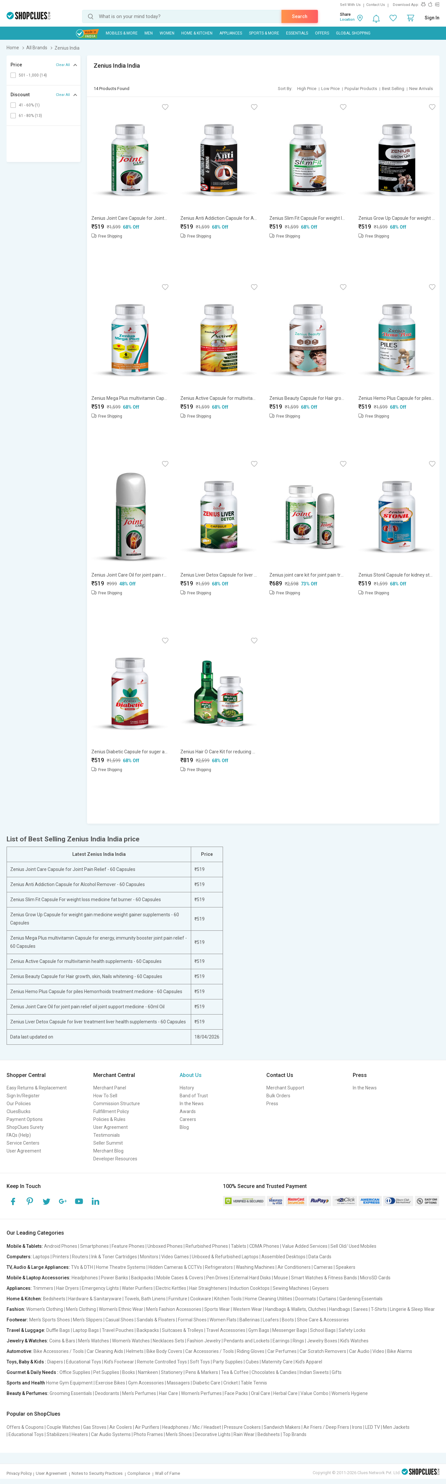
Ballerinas (249, 1319)
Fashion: (16, 1309)
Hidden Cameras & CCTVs (175, 1267)
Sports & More (264, 33)
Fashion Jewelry (204, 1340)
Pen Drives (217, 1277)
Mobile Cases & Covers (179, 1277)
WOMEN (167, 33)
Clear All (63, 65)
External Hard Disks (251, 1277)
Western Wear (247, 1309)
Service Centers (23, 1143)
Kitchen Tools (228, 1298)
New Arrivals (421, 88)
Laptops (41, 1256)
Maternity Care (277, 1361)
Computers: (19, 1256)
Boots (288, 1319)
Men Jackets (396, 1427)
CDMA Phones (264, 1246)
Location (347, 19)
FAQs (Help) (19, 1135)
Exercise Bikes (110, 1382)
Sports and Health (26, 1382)
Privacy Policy (19, 1473)
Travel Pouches (118, 1330)
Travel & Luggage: (26, 1330)
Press (272, 1103)
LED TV (372, 1427)
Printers (61, 1256)
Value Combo (314, 1393)
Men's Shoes (179, 1434)
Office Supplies (74, 1372)
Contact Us (375, 5)
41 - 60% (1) (29, 105)
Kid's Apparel (309, 1361)
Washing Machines (255, 1267)
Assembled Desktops (283, 1256)
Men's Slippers (87, 1319)
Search (299, 16)
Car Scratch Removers (323, 1351)
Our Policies (19, 1103)
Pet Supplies (106, 1372)
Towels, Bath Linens (145, 1298)
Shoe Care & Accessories (323, 1319)
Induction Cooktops (250, 1288)
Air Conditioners (294, 1267)
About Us (191, 1075)
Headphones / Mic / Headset (191, 1427)
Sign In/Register (23, 1095)
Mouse (281, 1277)
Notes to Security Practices (97, 1473)
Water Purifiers (137, 1288)
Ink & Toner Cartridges (114, 1256)
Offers (322, 33)
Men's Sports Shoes (49, 1319)
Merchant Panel (109, 1087)
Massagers (178, 1382)
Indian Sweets (314, 1372)
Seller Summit (108, 1143)
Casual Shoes (119, 1319)
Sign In (432, 17)
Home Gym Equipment (69, 1382)
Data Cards (319, 1256)
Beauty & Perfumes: (28, 1393)
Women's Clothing (44, 1309)
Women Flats (223, 1319)
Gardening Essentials (361, 1298)
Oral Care (260, 1393)
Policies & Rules (109, 1119)
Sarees (360, 1309)
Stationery (172, 1372)
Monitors (149, 1256)
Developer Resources (115, 1158)
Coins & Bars (62, 1340)
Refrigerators (219, 1267)
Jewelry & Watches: (27, 1340)
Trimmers (43, 1288)
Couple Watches (63, 1427)
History (187, 1087)
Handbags (339, 1309)
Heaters (80, 1434)
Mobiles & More (122, 33)
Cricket (230, 1382)
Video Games (175, 1256)
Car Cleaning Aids (105, 1351)
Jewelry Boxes (322, 1340)
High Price (306, 88)
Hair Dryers (67, 1288)
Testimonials (106, 1135)
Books (128, 1372)
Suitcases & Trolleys (182, 1330)
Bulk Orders (278, 1095)
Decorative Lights (213, 1434)
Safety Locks (352, 1330)
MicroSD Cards (375, 1277)
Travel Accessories (225, 1330)
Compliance (138, 1473)
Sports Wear (217, 1309)
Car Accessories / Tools (209, 1351)
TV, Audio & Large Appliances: (38, 1267)
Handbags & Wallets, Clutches (295, 1309)
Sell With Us (350, 5)
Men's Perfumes (139, 1393)
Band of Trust (194, 1095)
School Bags (323, 1330)
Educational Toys (83, 1361)
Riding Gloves (250, 1351)
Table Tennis (254, 1382)
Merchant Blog (108, 1150)
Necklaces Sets (168, 1340)
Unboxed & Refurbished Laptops (225, 1256)
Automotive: (20, 1351)
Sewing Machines (291, 1288)
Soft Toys (200, 1361)
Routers (80, 1256)
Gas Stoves (94, 1427)
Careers (188, 1119)
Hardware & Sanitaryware (95, 1298)
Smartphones (94, 1246)
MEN (149, 33)
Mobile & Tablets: (25, 1246)
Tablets (238, 1246)
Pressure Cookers (242, 1427)
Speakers (345, 1267)
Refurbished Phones (207, 1246)
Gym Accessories (146, 1382)
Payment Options (25, 1119)
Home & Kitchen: (24, 1298)
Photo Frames (148, 1434)
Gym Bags (258, 1330)
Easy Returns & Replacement (37, 1087)
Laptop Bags (86, 1330)
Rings (298, 1340)
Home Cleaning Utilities (268, 1298)
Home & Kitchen (196, 33)
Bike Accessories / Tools (58, 1351)
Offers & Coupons (25, 1427)
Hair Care (168, 1393)
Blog (184, 1127)
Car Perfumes (282, 1351)
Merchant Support (285, 1087)
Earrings (281, 1340)
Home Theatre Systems (120, 1267)
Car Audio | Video (366, 1351)
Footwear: (17, 1319)
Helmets (135, 1351)
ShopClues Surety (25, 1127)
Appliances (230, 33)
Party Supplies (228, 1361)
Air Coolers (120, 1427)
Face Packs (236, 1393)
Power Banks (114, 1277)
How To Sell (105, 1095)
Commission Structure (116, 1103)
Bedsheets (54, 1298)
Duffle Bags (58, 1330)
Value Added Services (304, 1246)
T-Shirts (379, 1309)
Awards (188, 1111)
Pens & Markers (202, 1372)
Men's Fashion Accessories (173, 1309)
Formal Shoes (192, 1319)
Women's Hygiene (349, 1393)
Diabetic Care (206, 1382)
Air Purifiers (147, 1427)
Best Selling (393, 88)
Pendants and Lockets (247, 1340)
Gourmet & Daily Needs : (32, 1372)
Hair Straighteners (208, 1288)
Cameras (323, 1267)
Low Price (330, 88)
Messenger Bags (289, 1330)
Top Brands (294, 1434)
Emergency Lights (100, 1288)
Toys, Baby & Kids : (26, 1361)
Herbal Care (285, 1393)
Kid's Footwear (119, 1361)
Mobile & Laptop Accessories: (39, 1277)
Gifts (337, 1372)
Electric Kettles (171, 1288)
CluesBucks (19, 1111)
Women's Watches (131, 1340)
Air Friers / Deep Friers (326, 1427)
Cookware (200, 1298)
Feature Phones (128, 1246)
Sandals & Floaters (156, 1319)
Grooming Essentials (71, 1393)
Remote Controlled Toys (162, 1361)
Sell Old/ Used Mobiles (353, 1246)
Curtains (327, 1298)
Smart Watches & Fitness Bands (324, 1277)
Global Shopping (353, 33)
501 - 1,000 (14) (33, 75)
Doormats (305, 1298)
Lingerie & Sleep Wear (412, 1309)
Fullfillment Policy (111, 1111)
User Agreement (24, 1150)
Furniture (177, 1298)
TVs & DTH (82, 1267)
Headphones (85, 1277)
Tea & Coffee (235, 1372)
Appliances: (19, 1288)
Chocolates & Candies (274, 1372)
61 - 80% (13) (30, 115)
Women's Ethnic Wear (121, 1309)
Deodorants (107, 1393)
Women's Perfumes (201, 1393)
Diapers (55, 1361)
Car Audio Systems (111, 1434)
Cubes (252, 1361)
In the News (192, 1103)
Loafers (271, 1319)
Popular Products (361, 88)
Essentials (297, 33)
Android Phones (60, 1246)
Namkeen (148, 1372)
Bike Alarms (399, 1351)
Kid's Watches (354, 1340)
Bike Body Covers (164, 1351)
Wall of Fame (167, 1473)
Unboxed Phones (165, 1246)
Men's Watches (93, 1340)
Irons (357, 1427)
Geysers (320, 1288)
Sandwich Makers (282, 1427)
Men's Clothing (81, 1309)
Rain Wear (244, 1434)
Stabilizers (58, 1434)
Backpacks (142, 1277)
